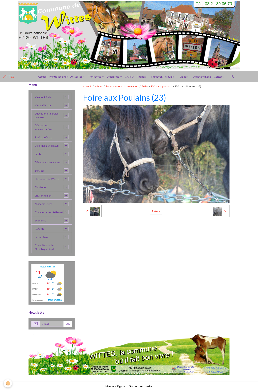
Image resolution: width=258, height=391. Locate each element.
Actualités (76, 76)
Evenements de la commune (122, 86)
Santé (38, 154)
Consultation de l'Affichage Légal (44, 247)
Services (40, 170)
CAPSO (129, 76)
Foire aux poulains (161, 86)
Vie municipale (43, 97)
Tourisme (40, 187)
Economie (40, 220)
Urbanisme (113, 76)
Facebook (156, 76)
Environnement (44, 195)
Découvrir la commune (47, 162)
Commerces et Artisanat (49, 212)
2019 (145, 86)
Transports (95, 76)
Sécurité (40, 228)
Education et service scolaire (46, 115)
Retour (156, 211)
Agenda (141, 76)
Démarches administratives (44, 127)
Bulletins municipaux (46, 145)
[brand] (8, 76)
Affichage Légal (202, 76)
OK (68, 323)
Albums (169, 76)
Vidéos (184, 76)
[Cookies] (8, 383)
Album (98, 86)
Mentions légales (115, 386)
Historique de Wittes (47, 178)
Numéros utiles (43, 203)
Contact (219, 76)
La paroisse (41, 237)
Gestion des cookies (141, 386)
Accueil (42, 76)
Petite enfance (43, 137)
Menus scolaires (58, 76)
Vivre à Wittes (43, 105)
